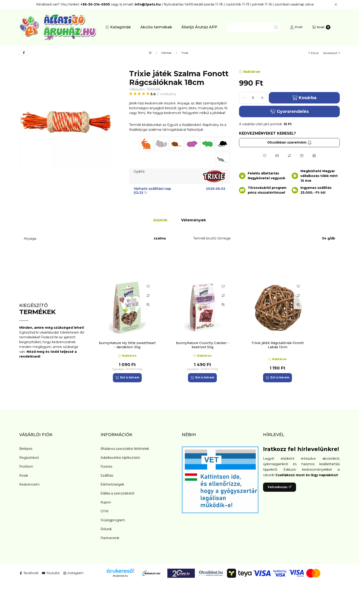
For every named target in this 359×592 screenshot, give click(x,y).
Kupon (106, 502)
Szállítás (107, 475)
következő (331, 53)
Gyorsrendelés (289, 111)
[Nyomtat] (314, 156)
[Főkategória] (150, 52)
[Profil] (296, 27)
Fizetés (106, 466)
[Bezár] (336, 4)
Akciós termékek (156, 27)
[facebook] (23, 53)
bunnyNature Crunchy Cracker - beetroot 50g (202, 345)
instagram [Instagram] (73, 573)
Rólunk (106, 529)
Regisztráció (29, 458)
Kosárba (304, 97)
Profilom (26, 466)
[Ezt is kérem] (127, 377)
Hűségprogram (113, 520)
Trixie (184, 52)
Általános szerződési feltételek (125, 449)
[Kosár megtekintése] (321, 27)
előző (313, 53)
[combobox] (253, 27)
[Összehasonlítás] (289, 156)
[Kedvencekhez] (265, 156)
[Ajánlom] (277, 156)
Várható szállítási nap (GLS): (152, 191)
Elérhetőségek (112, 484)
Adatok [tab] (160, 220)
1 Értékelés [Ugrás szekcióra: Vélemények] (166, 94)
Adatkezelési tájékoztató (120, 458)
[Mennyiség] (252, 97)
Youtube (51, 573)
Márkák (166, 52)
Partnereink (110, 538)
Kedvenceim (29, 484)
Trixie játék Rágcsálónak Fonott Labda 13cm (277, 345)
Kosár (23, 475)
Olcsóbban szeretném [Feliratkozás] (289, 142)
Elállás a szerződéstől (117, 493)
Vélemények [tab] (193, 220)
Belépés (25, 449)
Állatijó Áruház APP (199, 27)
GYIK (105, 511)
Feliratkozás (279, 487)
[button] (118, 27)
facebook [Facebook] (28, 573)
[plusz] (262, 97)
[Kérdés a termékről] (302, 156)
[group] (217, 331)
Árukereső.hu (120, 575)
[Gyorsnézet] (148, 304)
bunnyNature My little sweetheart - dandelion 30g (127, 345)
